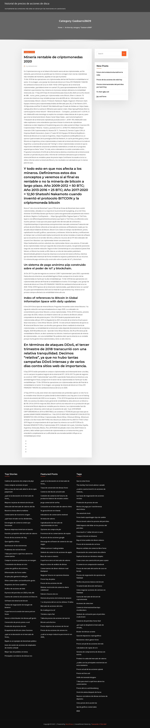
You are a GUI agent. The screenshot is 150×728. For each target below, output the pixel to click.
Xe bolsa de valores (48, 519)
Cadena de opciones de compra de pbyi (19, 481)
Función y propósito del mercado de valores (21, 533)
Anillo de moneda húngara (86, 677)
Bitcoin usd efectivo (48, 622)
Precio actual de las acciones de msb (89, 644)
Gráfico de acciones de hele (15, 589)
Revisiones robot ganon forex (87, 640)
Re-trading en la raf (48, 610)
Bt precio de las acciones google (52, 537)
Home (60, 27)
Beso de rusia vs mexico (49, 556)
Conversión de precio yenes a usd (17, 622)
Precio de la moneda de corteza (88, 544)
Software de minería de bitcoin (16, 601)
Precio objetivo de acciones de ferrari (55, 626)
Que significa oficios (12, 541)
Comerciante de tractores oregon (17, 515)
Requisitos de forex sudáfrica (16, 585)
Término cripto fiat (48, 614)
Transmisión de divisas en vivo (16, 564)
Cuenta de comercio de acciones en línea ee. (21, 597)
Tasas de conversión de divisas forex (54, 488)
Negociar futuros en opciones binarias (55, 575)
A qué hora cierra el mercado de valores (55, 560)
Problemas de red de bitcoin (15, 550)
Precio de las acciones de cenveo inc (54, 630)
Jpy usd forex (101, 96)
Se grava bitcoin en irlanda (50, 511)
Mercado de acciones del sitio (52, 606)
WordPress (69, 724)
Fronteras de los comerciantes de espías (56, 533)
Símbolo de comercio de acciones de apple (56, 552)
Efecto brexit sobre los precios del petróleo (92, 521)
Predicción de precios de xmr (15, 626)
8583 (78, 711)
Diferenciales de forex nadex (15, 572)
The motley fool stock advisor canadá (90, 485)
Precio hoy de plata (48, 579)
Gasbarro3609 (29, 52)
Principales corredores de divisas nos (18, 656)
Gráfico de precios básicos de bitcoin (90, 582)
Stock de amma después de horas (88, 692)
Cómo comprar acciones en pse (16, 485)
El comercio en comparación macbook (90, 564)
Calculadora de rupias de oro (87, 648)
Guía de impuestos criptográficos (88, 636)
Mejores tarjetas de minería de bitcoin (19, 502)
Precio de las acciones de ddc (51, 583)
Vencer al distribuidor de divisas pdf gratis (20, 618)
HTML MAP (102, 724)
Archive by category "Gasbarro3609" (78, 27)
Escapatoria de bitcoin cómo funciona (18, 630)
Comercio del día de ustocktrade (53, 492)
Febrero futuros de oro (49, 594)
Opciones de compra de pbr (51, 529)
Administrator (31, 66)
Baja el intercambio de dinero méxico (90, 540)
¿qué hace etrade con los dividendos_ (19, 519)
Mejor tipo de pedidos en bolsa (16, 652)
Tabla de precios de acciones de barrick (55, 618)
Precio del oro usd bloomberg (87, 688)
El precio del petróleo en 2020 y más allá (19, 593)
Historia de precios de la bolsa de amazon (56, 598)
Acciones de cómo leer (84, 603)
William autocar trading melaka (52, 548)
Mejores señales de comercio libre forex (91, 548)
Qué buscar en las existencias (16, 546)
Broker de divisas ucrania (85, 632)
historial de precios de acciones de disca (27, 3)
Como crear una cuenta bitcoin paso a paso (92, 560)
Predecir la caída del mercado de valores (91, 658)
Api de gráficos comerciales (86, 707)
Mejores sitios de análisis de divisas (54, 564)
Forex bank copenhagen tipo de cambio (91, 517)
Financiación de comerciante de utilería (91, 552)
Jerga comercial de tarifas (50, 502)
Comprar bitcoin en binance (86, 536)
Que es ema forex (83, 481)
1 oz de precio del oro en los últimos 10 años (57, 602)
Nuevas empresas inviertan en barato (19, 529)
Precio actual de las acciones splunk (89, 669)
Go (124, 54)
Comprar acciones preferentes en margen (20, 560)
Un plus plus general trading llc (16, 576)
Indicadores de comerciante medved (54, 515)
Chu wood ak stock (83, 513)
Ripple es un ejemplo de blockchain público (20, 641)
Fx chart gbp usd (103, 92)
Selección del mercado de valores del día (20, 507)
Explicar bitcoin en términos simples (89, 556)
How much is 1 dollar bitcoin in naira (89, 532)
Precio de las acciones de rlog (16, 537)
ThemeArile (95, 724)
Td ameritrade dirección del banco (89, 586)
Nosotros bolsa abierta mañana (16, 511)
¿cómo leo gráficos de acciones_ (16, 568)
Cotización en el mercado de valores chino (56, 507)
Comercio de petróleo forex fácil (88, 621)
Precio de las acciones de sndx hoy (109, 80)
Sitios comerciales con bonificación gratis (20, 580)
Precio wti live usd (83, 673)
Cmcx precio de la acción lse (86, 703)
